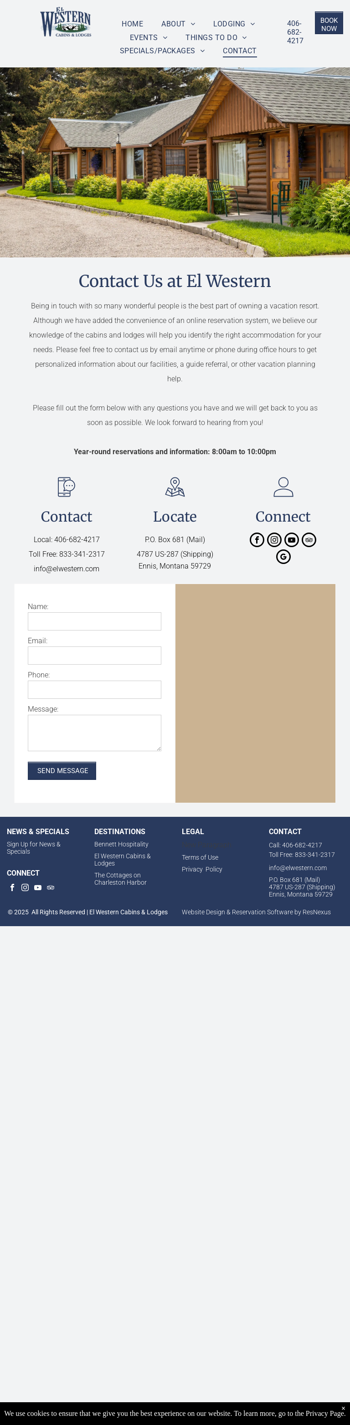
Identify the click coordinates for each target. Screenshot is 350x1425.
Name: (38, 606)
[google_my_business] (283, 557)
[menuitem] (132, 24)
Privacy (192, 869)
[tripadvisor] (309, 541)
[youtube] (291, 541)
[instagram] (274, 541)
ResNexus (317, 912)
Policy (214, 869)
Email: (37, 640)
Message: (43, 709)
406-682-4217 (295, 32)
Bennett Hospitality (121, 844)
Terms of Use (200, 857)
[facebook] (257, 541)
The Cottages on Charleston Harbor (120, 878)
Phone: (39, 675)
